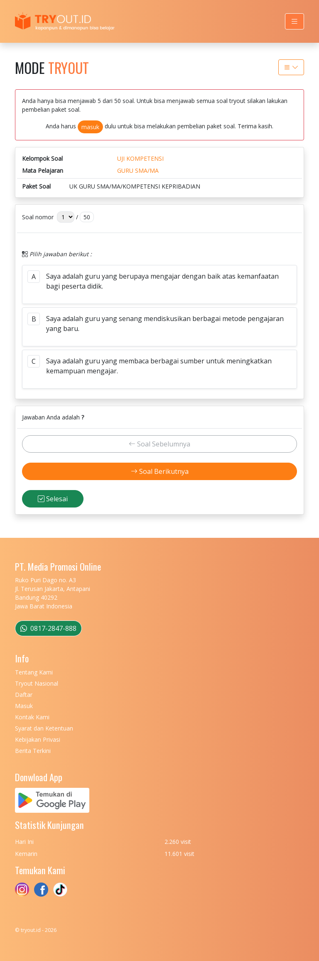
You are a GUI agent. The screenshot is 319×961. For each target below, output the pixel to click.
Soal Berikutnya (160, 471)
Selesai (53, 498)
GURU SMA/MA (138, 170)
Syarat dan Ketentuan (44, 728)
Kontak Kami (32, 717)
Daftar (23, 695)
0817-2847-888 (48, 628)
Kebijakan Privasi (37, 739)
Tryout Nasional (36, 683)
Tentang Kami (34, 672)
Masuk (24, 706)
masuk (90, 127)
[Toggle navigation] (294, 21)
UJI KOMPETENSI (140, 158)
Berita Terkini (33, 751)
